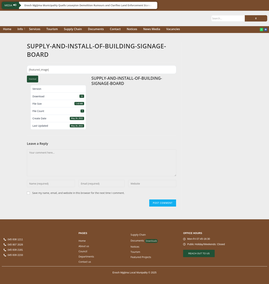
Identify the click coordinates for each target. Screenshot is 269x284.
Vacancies (173, 29)
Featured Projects (141, 257)
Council (83, 251)
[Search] (228, 18)
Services (34, 29)
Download (32, 79)
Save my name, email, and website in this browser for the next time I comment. (78, 193)
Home (7, 29)
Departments (86, 256)
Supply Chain (73, 29)
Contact (115, 29)
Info (20, 29)
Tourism (52, 29)
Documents (96, 29)
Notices (132, 29)
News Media (151, 29)
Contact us (85, 262)
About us (84, 246)
